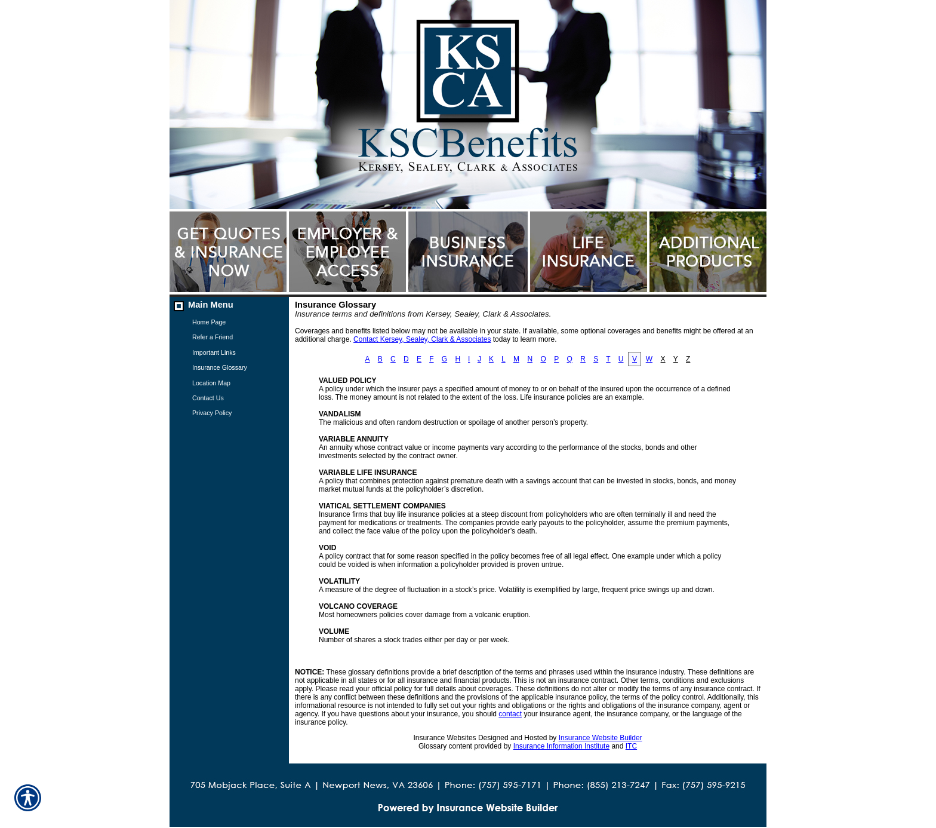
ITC (631, 746)
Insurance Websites (444, 738)
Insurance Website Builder (600, 738)
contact (510, 714)
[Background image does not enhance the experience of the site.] (229, 305)
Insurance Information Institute (561, 746)
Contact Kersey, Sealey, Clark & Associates (422, 339)
